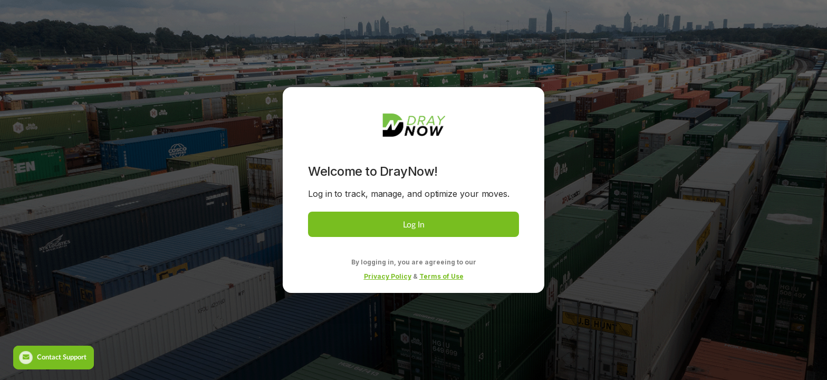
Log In (414, 224)
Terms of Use (441, 276)
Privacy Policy (387, 276)
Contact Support (52, 357)
